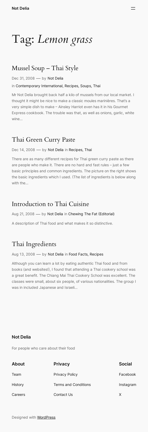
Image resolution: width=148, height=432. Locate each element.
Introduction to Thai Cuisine (50, 204)
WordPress (46, 417)
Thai (96, 86)
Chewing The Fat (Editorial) (91, 214)
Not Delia (20, 8)
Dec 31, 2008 (23, 78)
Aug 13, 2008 (23, 254)
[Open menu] (133, 8)
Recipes (71, 86)
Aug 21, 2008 (23, 214)
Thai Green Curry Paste (43, 140)
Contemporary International (39, 86)
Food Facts (78, 254)
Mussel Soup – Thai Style (45, 68)
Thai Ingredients (34, 244)
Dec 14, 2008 (23, 149)
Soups (85, 86)
